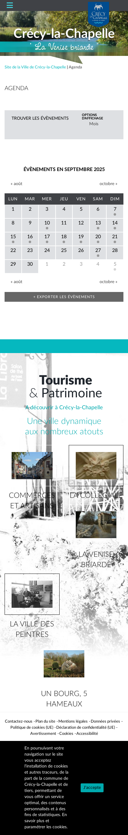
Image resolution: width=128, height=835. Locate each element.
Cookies (66, 733)
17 (47, 236)
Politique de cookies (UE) (31, 727)
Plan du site (45, 721)
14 (115, 223)
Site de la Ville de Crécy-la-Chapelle (35, 67)
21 (115, 236)
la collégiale (96, 495)
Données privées (105, 721)
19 (81, 236)
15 (13, 236)
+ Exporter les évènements (64, 297)
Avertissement (43, 733)
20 (98, 236)
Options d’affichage (92, 116)
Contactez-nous (18, 721)
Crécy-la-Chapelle (64, 33)
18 (64, 236)
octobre (108, 184)
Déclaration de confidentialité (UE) (85, 727)
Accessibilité (87, 733)
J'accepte (92, 788)
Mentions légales (73, 721)
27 (98, 250)
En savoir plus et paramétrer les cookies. (46, 821)
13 (98, 223)
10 (47, 223)
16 (30, 236)
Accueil (29, 5)
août (16, 184)
